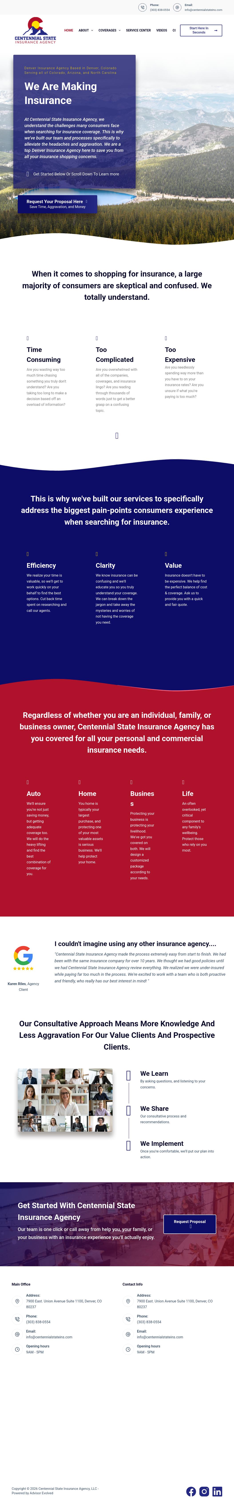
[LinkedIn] (217, 1491)
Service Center (138, 30)
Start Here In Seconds (204, 30)
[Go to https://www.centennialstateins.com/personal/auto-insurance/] (39, 828)
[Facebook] (191, 1491)
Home (68, 30)
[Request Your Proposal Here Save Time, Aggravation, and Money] (57, 204)
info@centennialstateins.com (203, 10)
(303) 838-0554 (160, 10)
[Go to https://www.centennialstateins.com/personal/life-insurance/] (195, 817)
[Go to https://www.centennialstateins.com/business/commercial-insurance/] (143, 830)
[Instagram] (204, 1491)
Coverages (110, 30)
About (87, 30)
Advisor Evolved (41, 1493)
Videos (161, 30)
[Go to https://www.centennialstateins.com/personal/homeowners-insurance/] (91, 823)
